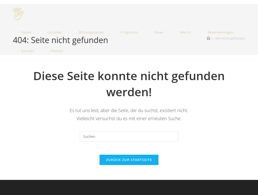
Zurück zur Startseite (129, 161)
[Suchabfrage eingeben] (129, 136)
